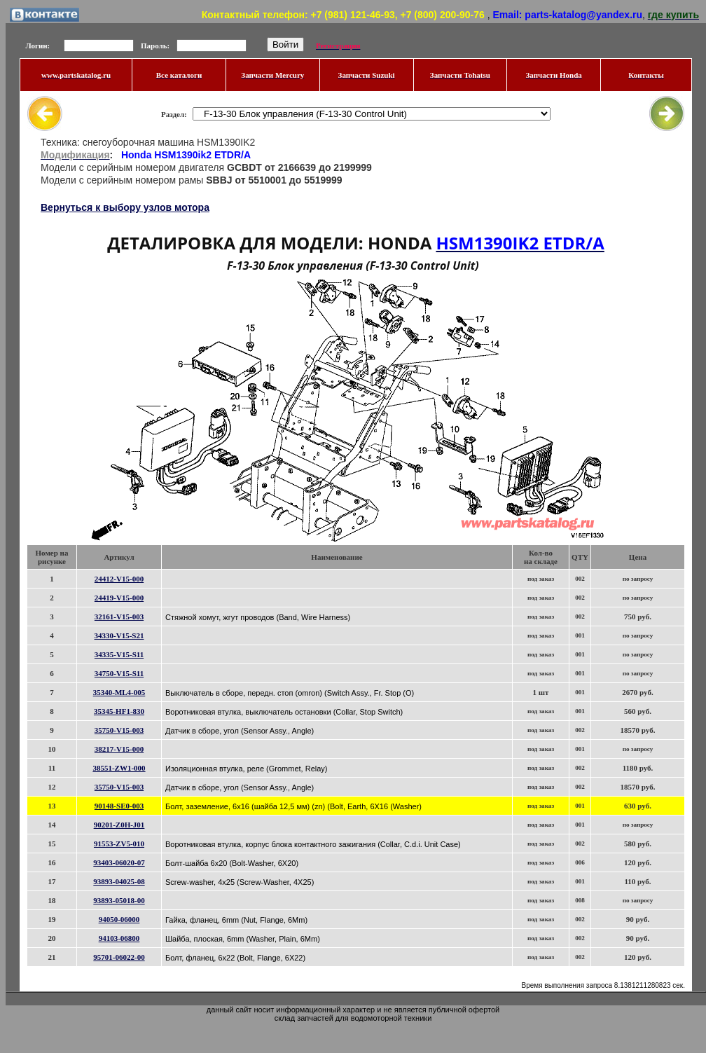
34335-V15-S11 (119, 654)
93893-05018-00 (118, 900)
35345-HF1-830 (119, 711)
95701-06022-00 (118, 957)
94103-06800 (119, 938)
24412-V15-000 (119, 578)
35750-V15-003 (119, 730)
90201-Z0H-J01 (119, 824)
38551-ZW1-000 (118, 768)
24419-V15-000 (119, 597)
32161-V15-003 (119, 616)
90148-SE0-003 (119, 805)
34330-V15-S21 (119, 635)
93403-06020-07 (118, 862)
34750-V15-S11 (119, 673)
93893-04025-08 (118, 881)
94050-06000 (119, 919)
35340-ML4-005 (119, 692)
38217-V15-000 (119, 749)
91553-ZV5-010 (119, 843)
